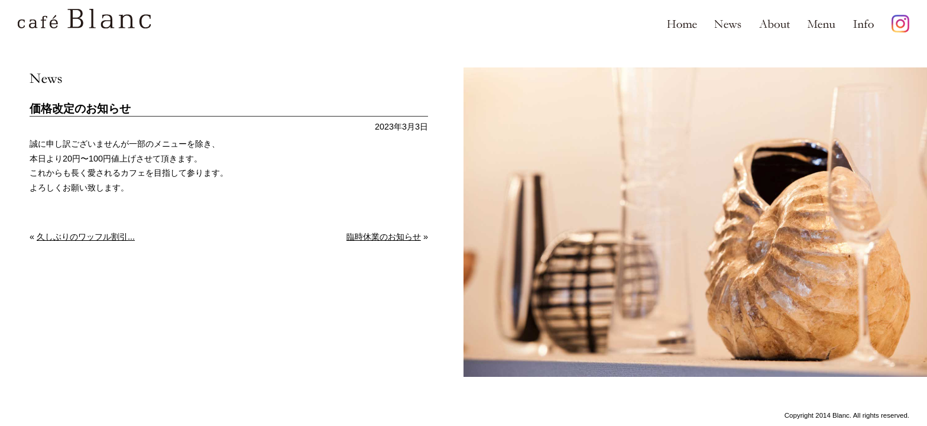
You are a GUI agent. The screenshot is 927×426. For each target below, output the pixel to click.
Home (682, 24)
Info (863, 24)
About (774, 24)
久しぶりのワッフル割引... (86, 236)
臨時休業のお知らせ (383, 236)
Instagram (900, 24)
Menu (821, 24)
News (728, 24)
